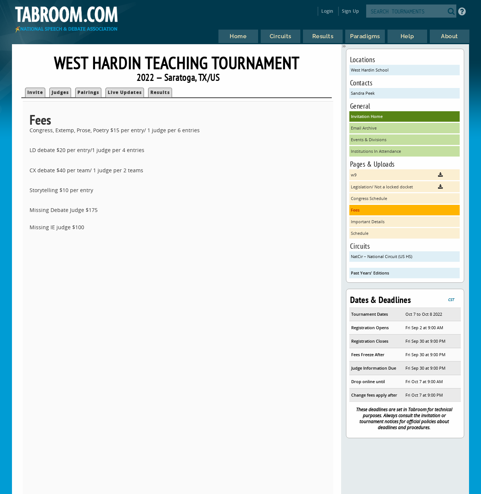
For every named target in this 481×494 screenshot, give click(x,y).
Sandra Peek (363, 93)
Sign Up (350, 11)
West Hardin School (370, 70)
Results (160, 92)
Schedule (359, 233)
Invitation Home (367, 116)
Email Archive (364, 128)
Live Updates (125, 92)
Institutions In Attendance (376, 151)
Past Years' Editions (370, 273)
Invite (35, 92)
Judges (60, 92)
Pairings (88, 92)
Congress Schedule (369, 198)
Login (327, 11)
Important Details (368, 221)
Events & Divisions (368, 139)
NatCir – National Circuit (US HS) (381, 256)
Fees (355, 210)
